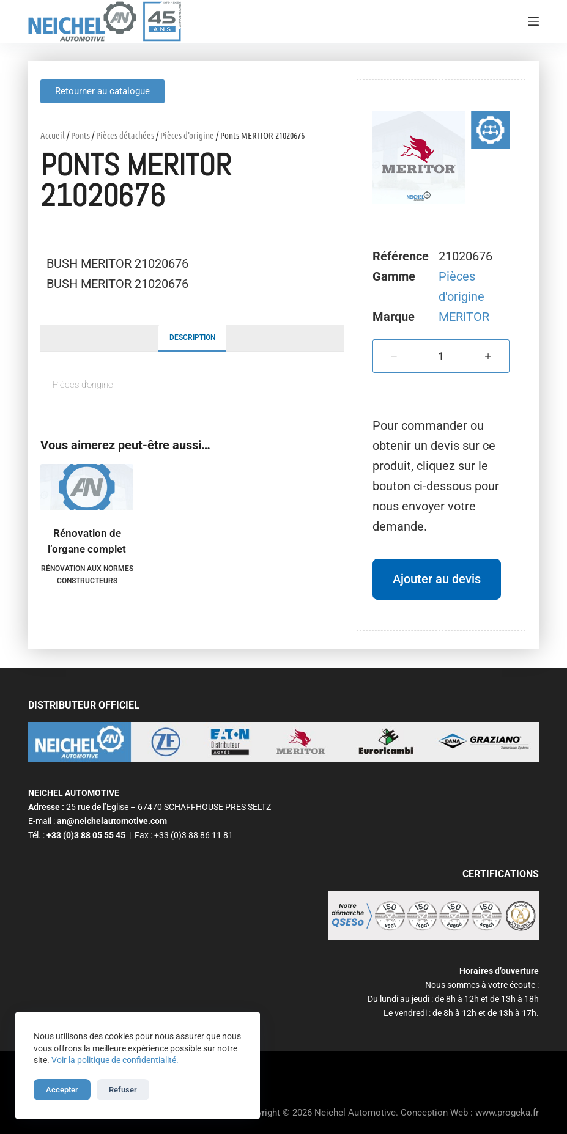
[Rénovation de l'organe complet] (86, 487)
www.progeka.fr (507, 1112)
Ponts (80, 135)
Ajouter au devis (437, 579)
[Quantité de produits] (441, 356)
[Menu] (533, 21)
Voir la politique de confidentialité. (115, 1060)
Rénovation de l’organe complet (87, 541)
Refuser (123, 1089)
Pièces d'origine (187, 135)
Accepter (62, 1089)
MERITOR (464, 316)
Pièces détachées (125, 135)
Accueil (52, 135)
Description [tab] (192, 337)
